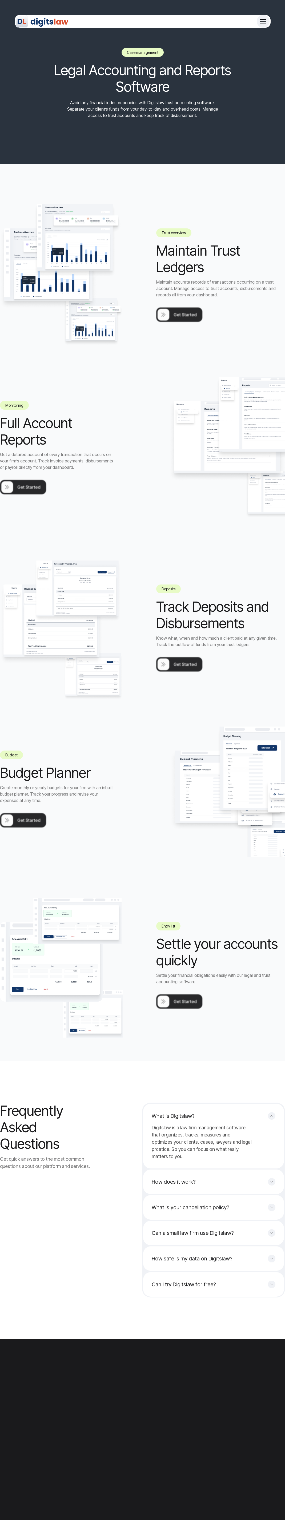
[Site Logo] (42, 21)
